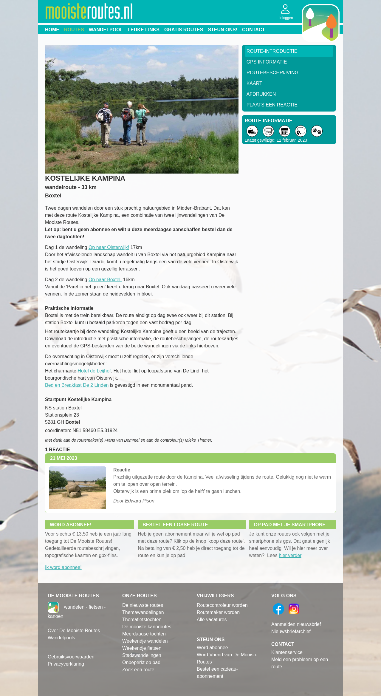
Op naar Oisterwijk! (109, 247)
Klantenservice (287, 652)
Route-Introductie (272, 51)
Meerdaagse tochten (144, 633)
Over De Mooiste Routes (74, 630)
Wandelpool (106, 29)
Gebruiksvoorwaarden (71, 656)
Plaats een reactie (272, 104)
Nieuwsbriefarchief (291, 631)
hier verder (290, 555)
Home (52, 29)
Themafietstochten (142, 619)
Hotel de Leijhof (94, 370)
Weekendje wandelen (145, 641)
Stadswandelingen (141, 655)
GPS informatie (267, 61)
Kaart (254, 83)
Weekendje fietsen (141, 648)
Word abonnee (212, 647)
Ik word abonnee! (63, 567)
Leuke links (143, 29)
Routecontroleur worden (222, 605)
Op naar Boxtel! (105, 279)
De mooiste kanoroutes (146, 626)
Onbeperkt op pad (141, 662)
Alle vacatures (212, 619)
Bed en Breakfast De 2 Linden (77, 385)
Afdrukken (261, 94)
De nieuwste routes (142, 605)
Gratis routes (183, 29)
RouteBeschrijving (272, 72)
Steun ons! (222, 29)
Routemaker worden (218, 612)
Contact (253, 29)
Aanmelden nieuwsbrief (296, 624)
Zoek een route (138, 669)
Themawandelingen (143, 612)
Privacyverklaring (66, 663)
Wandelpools (61, 637)
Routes (74, 29)
